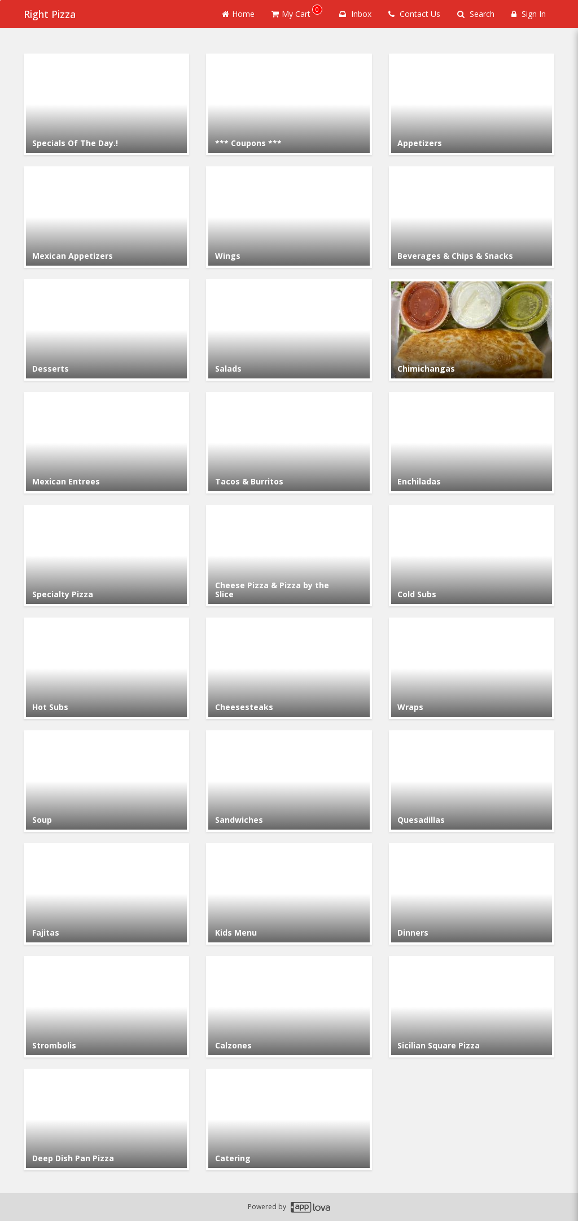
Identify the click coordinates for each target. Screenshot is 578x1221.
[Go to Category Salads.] (288, 330)
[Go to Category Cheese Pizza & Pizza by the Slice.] (288, 555)
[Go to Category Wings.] (288, 217)
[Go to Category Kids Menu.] (288, 894)
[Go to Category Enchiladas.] (471, 442)
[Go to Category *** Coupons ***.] (288, 104)
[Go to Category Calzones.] (288, 1006)
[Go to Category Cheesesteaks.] (288, 668)
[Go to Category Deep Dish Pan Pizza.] (106, 1119)
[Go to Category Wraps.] (471, 668)
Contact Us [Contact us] (414, 13)
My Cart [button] (297, 12)
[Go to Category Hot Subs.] (106, 668)
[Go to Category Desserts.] (106, 330)
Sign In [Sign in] (528, 13)
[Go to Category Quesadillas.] (471, 781)
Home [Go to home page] (238, 13)
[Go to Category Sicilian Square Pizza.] (471, 1006)
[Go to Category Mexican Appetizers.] (106, 217)
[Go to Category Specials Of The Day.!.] (106, 104)
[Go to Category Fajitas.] (106, 894)
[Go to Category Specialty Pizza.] (106, 555)
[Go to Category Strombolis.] (106, 1006)
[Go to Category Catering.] (288, 1119)
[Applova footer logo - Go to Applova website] (310, 1207)
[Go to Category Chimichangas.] (471, 330)
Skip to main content (0, 0)
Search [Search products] (475, 13)
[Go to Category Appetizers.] (471, 104)
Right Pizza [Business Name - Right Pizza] (50, 14)
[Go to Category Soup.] (106, 781)
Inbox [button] (355, 13)
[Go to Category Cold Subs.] (471, 555)
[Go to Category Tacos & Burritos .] (288, 442)
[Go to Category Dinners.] (471, 894)
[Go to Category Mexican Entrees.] (106, 442)
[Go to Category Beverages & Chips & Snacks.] (471, 217)
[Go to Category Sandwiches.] (288, 781)
